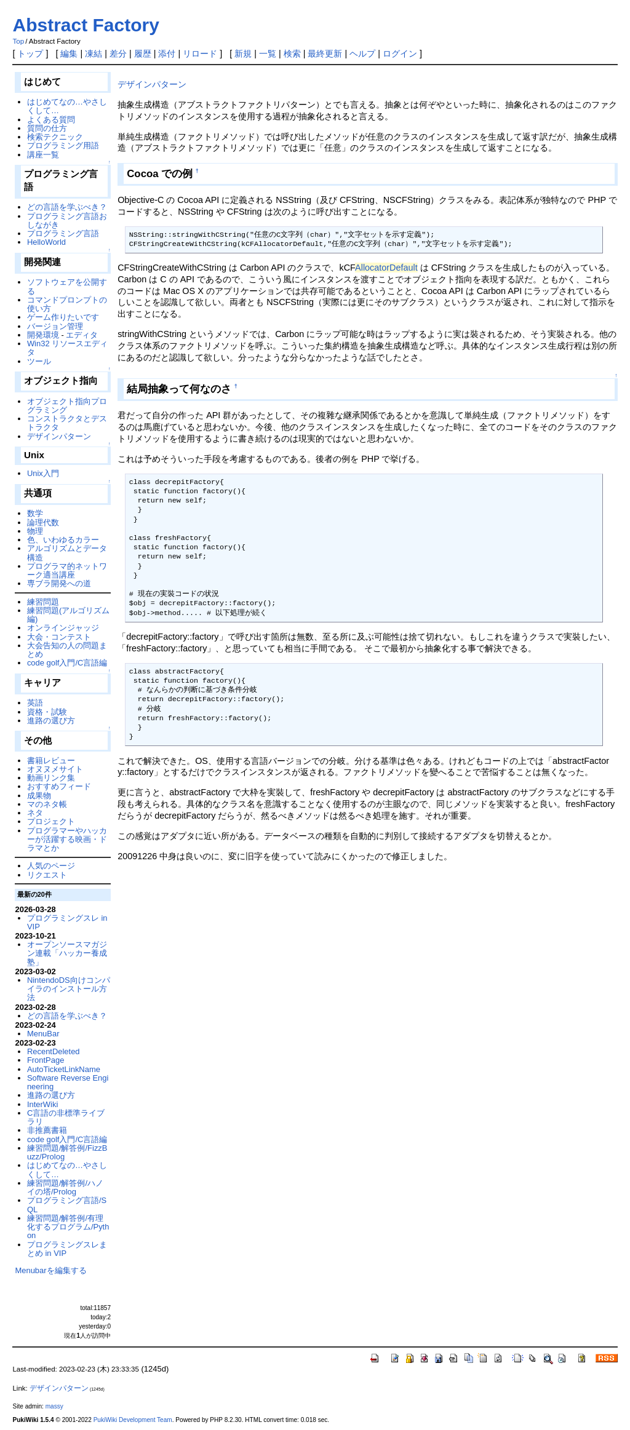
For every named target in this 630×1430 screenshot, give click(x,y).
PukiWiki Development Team (133, 1419)
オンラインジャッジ (63, 627)
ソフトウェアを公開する (67, 286)
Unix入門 (43, 473)
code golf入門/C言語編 (67, 662)
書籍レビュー (51, 760)
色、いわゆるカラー (63, 539)
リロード (200, 53)
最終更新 (325, 53)
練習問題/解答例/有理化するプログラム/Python (68, 1227)
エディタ (82, 335)
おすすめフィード (59, 786)
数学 (35, 513)
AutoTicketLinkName (63, 1069)
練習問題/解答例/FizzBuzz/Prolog (67, 1152)
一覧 (267, 53)
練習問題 (43, 601)
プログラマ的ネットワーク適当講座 (67, 570)
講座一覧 (43, 154)
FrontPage (45, 1060)
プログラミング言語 (63, 233)
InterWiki (42, 1104)
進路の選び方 (51, 720)
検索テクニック (55, 136)
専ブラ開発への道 (59, 583)
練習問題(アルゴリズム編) (68, 615)
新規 (243, 53)
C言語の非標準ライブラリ (66, 1117)
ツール (39, 361)
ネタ (35, 812)
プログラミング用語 (63, 145)
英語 (35, 702)
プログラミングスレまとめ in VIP (67, 1249)
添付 (166, 53)
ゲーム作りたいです (63, 317)
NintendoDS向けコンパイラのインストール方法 (68, 989)
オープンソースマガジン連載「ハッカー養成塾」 (67, 953)
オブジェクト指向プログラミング (67, 406)
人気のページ (51, 865)
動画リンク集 (51, 777)
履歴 (142, 53)
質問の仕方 (47, 128)
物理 (35, 531)
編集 (69, 53)
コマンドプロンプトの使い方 (67, 304)
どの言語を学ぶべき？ (67, 207)
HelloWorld (46, 242)
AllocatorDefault (386, 267)
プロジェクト (51, 821)
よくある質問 (51, 119)
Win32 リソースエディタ (67, 348)
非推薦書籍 (47, 1130)
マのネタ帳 (47, 804)
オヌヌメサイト (55, 769)
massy (54, 1406)
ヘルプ (362, 53)
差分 (118, 53)
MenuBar (43, 1033)
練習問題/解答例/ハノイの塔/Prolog (65, 1187)
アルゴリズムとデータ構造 (67, 553)
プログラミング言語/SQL (66, 1205)
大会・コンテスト (59, 637)
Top (18, 41)
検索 (292, 53)
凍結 (93, 53)
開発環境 (43, 335)
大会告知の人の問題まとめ (67, 650)
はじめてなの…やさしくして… (67, 106)
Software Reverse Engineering (67, 1082)
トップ (30, 53)
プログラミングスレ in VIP (67, 922)
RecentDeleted (53, 1051)
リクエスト (47, 875)
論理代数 (43, 522)
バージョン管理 (55, 326)
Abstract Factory (85, 25)
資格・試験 (47, 712)
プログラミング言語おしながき (67, 220)
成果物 (39, 795)
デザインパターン (152, 84)
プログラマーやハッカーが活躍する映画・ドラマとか (67, 839)
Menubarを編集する (50, 1270)
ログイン (400, 53)
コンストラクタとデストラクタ (67, 423)
